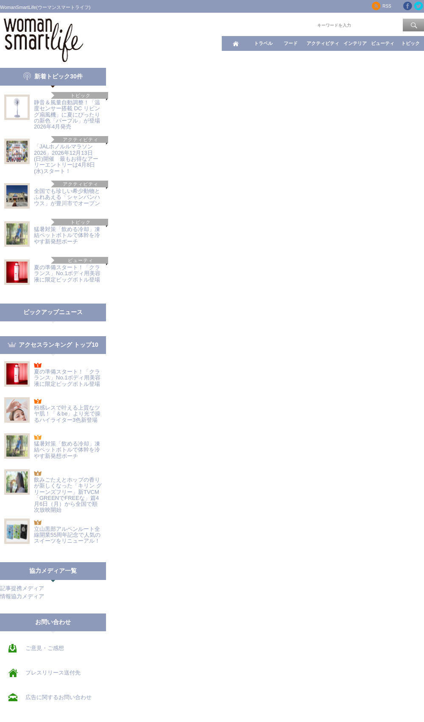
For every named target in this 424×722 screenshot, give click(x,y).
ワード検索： (301, 24)
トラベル (263, 43)
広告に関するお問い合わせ (58, 697)
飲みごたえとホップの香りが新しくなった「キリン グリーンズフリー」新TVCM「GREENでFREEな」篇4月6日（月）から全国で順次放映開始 (68, 495)
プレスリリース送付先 (53, 672)
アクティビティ (323, 43)
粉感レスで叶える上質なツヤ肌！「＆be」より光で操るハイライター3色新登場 (67, 413)
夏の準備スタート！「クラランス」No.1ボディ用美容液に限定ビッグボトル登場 (67, 273)
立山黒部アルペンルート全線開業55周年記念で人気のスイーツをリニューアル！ (67, 535)
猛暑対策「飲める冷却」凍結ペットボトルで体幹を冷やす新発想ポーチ (67, 235)
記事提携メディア (22, 588)
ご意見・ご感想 (44, 648)
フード (291, 43)
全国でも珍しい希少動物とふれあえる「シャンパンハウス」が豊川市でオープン (67, 197)
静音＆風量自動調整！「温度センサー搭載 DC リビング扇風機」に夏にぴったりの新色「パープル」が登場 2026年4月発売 (70, 114)
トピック (410, 43)
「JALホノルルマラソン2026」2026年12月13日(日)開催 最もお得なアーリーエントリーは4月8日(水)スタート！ (66, 158)
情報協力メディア (22, 596)
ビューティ (382, 43)
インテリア (355, 43)
